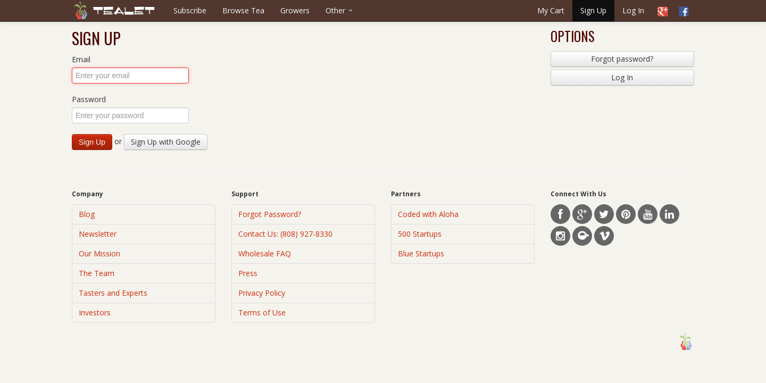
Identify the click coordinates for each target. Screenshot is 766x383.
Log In (633, 10)
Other (339, 10)
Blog (87, 214)
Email (81, 59)
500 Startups (420, 234)
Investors (95, 312)
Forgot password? (622, 59)
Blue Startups (421, 253)
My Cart (550, 10)
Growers (295, 10)
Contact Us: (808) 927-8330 (285, 234)
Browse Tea (243, 10)
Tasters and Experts (113, 293)
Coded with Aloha (428, 214)
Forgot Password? (269, 214)
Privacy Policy (261, 293)
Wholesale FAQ (264, 253)
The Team (96, 273)
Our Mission (99, 253)
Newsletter (97, 234)
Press (247, 273)
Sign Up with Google (166, 142)
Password (89, 99)
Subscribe (189, 10)
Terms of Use (262, 312)
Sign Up (593, 10)
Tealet (124, 11)
